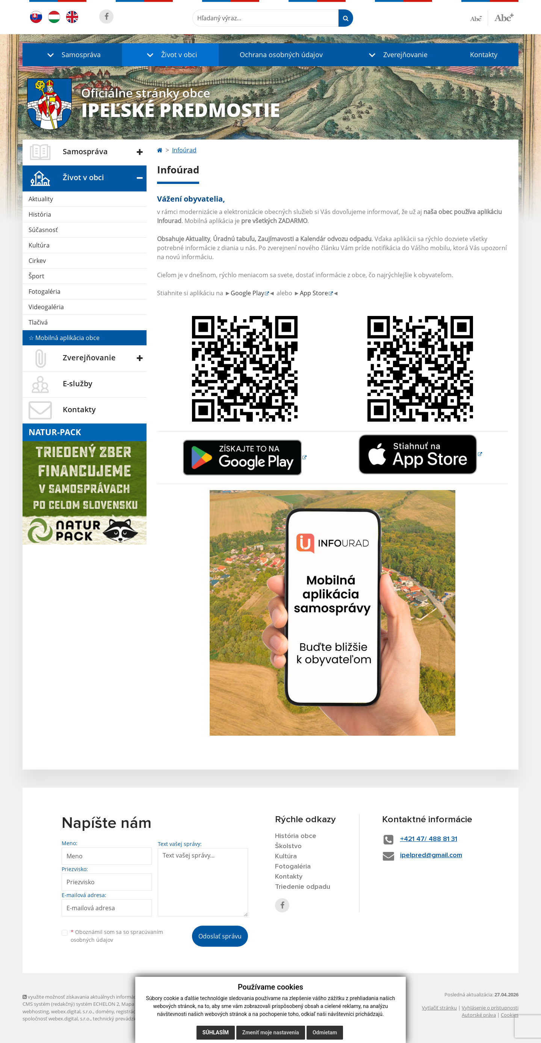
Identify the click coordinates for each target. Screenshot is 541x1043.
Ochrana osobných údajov (281, 54)
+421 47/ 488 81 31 (428, 839)
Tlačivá (38, 322)
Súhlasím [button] (215, 1032)
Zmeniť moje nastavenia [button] (270, 1032)
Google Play (247, 293)
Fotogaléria (44, 291)
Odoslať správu (220, 936)
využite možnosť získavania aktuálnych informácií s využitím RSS (97, 996)
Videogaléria (46, 307)
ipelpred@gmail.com (431, 855)
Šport (36, 276)
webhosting (36, 1011)
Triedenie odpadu (302, 887)
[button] (72, 54)
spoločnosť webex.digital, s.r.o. (57, 1018)
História (40, 214)
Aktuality (41, 199)
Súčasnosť (43, 230)
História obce (295, 836)
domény (104, 1011)
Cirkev (37, 261)
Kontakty (483, 54)
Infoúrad (184, 150)
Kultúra (39, 245)
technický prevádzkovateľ (121, 1018)
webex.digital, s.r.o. (72, 1011)
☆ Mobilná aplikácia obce (64, 338)
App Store (314, 293)
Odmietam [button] (325, 1032)
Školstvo (288, 846)
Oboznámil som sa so (117, 935)
